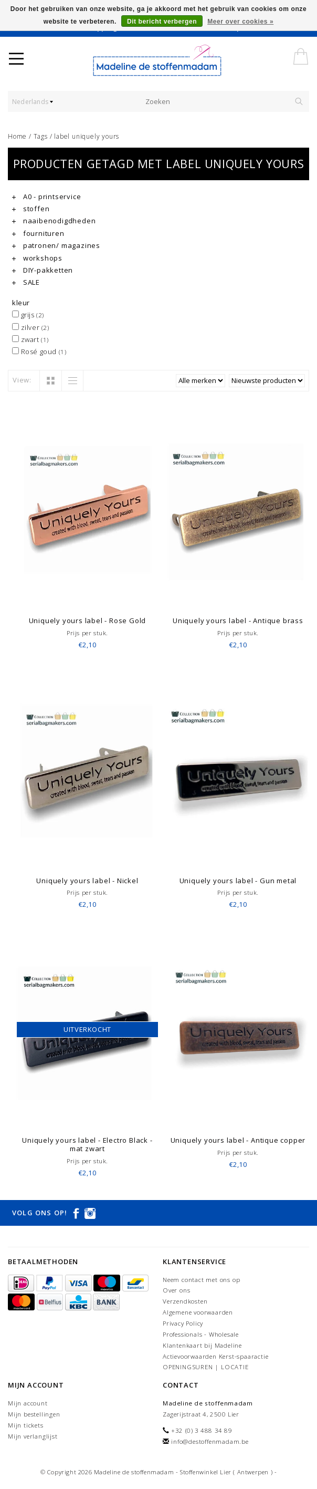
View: (22, 380)
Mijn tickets (26, 1425)
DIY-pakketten (42, 270)
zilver (30, 327)
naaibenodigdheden (54, 220)
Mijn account (28, 1403)
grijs (28, 314)
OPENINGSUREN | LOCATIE (206, 1367)
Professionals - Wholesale (201, 1334)
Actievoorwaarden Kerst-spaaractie (215, 1356)
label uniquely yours (86, 136)
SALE (26, 282)
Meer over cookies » (240, 21)
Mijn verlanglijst (33, 1436)
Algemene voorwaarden (198, 1312)
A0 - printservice (46, 196)
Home (17, 136)
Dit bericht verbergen (162, 21)
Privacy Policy (183, 1323)
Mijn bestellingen (34, 1414)
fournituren (38, 233)
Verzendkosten (185, 1301)
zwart (30, 339)
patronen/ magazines (56, 245)
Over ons (176, 1290)
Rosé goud (39, 351)
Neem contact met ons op (201, 1280)
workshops (37, 258)
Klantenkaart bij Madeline (202, 1345)
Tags (41, 136)
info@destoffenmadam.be (210, 1441)
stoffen (30, 208)
